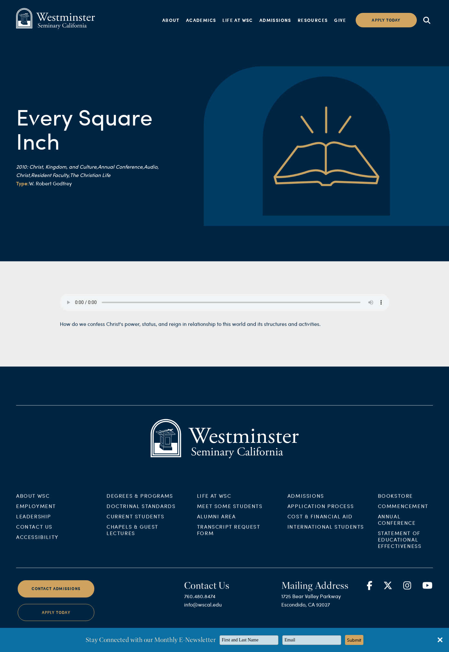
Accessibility (37, 542)
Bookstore (395, 501)
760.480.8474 (199, 601)
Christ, (23, 175)
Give (340, 20)
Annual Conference (397, 524)
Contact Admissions (56, 594)
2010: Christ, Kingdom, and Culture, (57, 166)
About (171, 20)
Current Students (135, 521)
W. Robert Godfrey (50, 183)
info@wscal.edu (203, 609)
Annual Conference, (121, 166)
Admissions (275, 20)
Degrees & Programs (140, 501)
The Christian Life (90, 175)
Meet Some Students (230, 511)
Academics (201, 20)
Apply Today (56, 617)
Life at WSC (237, 20)
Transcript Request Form (228, 535)
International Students (325, 531)
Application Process (320, 511)
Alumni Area (216, 521)
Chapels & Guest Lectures (132, 535)
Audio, (151, 166)
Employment (36, 511)
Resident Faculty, (50, 175)
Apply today (386, 20)
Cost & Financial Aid (320, 521)
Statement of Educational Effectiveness (400, 544)
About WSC (33, 501)
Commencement (403, 511)
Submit (354, 640)
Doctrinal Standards (141, 511)
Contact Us (34, 531)
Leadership (33, 521)
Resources (313, 20)
